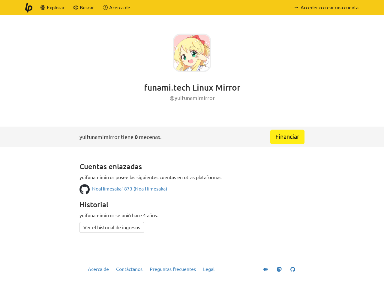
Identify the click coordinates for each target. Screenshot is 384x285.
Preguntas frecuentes (173, 269)
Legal (208, 269)
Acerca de (98, 269)
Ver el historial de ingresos (111, 227)
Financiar (287, 136)
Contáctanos (129, 269)
